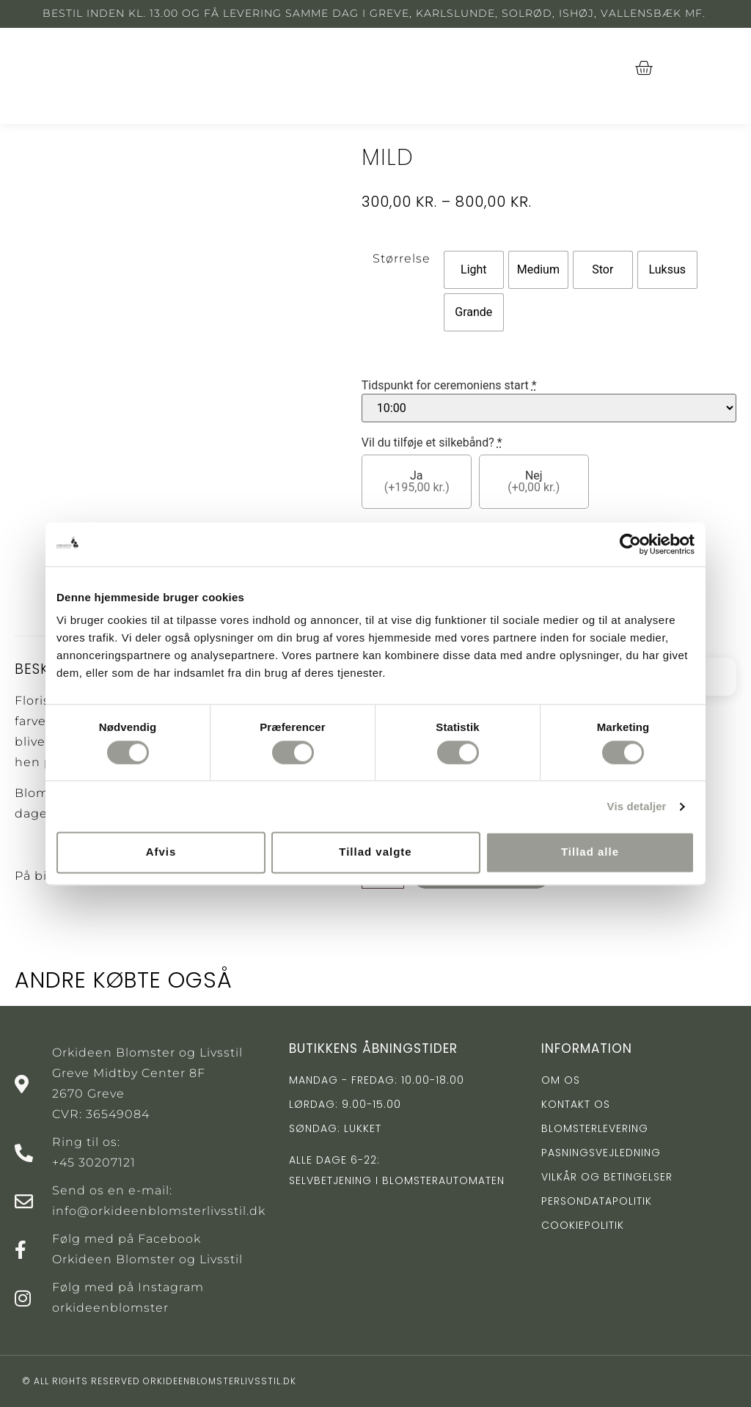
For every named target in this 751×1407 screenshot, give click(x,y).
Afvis (161, 852)
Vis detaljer (637, 806)
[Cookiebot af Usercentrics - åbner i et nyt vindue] (630, 544)
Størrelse (402, 258)
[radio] (473, 269)
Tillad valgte (375, 852)
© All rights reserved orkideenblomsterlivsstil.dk (159, 1381)
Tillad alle (590, 852)
